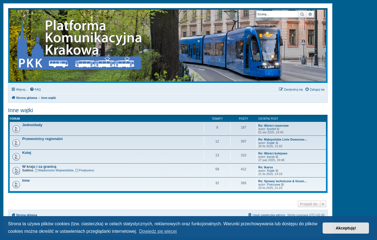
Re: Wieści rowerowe (273, 125)
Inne (26, 180)
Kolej (26, 153)
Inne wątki (20, 110)
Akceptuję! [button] (346, 228)
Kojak (271, 142)
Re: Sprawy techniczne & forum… (282, 181)
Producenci (84, 170)
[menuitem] (35, 89)
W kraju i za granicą (39, 166)
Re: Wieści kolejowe (272, 153)
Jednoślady (32, 125)
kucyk (271, 156)
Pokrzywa (273, 184)
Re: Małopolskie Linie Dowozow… (282, 139)
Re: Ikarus (265, 167)
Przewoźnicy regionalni (42, 139)
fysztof (271, 129)
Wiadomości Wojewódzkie (54, 170)
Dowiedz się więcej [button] (158, 231)
